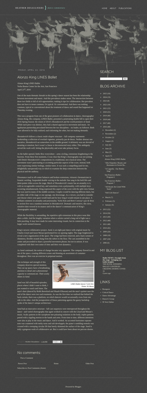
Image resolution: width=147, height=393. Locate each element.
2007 (105, 239)
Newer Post (22, 364)
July (107, 145)
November (109, 134)
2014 (105, 213)
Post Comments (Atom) (37, 368)
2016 (105, 127)
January (108, 205)
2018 (105, 119)
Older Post (90, 364)
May (107, 152)
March (108, 197)
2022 (105, 105)
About (113, 8)
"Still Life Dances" (112, 193)
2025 (105, 93)
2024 (105, 97)
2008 (105, 235)
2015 (105, 209)
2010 (105, 228)
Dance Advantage (109, 296)
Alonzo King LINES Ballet (115, 159)
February (109, 201)
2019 (105, 116)
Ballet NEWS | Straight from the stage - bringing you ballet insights (114, 260)
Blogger (78, 387)
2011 (105, 224)
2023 (105, 101)
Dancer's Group (108, 299)
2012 (105, 221)
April (107, 156)
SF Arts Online (108, 302)
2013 (105, 217)
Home (104, 8)
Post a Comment (26, 358)
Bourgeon (106, 289)
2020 (105, 112)
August (108, 141)
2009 (105, 232)
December (109, 130)
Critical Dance (107, 292)
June (107, 149)
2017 (105, 123)
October (108, 137)
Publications (125, 8)
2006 (105, 243)
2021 (105, 108)
